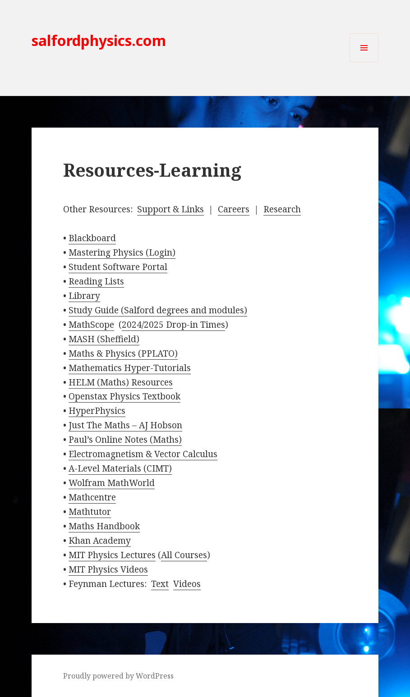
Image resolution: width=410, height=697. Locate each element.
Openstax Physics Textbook (124, 396)
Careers (233, 209)
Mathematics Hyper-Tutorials (130, 368)
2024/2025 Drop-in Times (173, 324)
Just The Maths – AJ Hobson (125, 425)
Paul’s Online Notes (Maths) (125, 439)
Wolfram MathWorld (112, 483)
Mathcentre (92, 497)
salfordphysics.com (99, 40)
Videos (187, 584)
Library (84, 296)
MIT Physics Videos (108, 569)
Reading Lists (96, 281)
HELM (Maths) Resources (121, 382)
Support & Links (170, 209)
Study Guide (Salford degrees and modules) (158, 310)
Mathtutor (90, 512)
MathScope (91, 324)
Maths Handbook (104, 526)
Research (282, 209)
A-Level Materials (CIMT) (120, 468)
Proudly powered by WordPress (118, 676)
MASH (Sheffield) (104, 339)
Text (160, 584)
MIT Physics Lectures (112, 555)
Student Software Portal (118, 267)
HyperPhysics (97, 411)
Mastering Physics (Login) (122, 252)
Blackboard (92, 238)
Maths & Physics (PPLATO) (123, 353)
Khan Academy (100, 540)
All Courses (184, 555)
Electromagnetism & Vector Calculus (143, 454)
